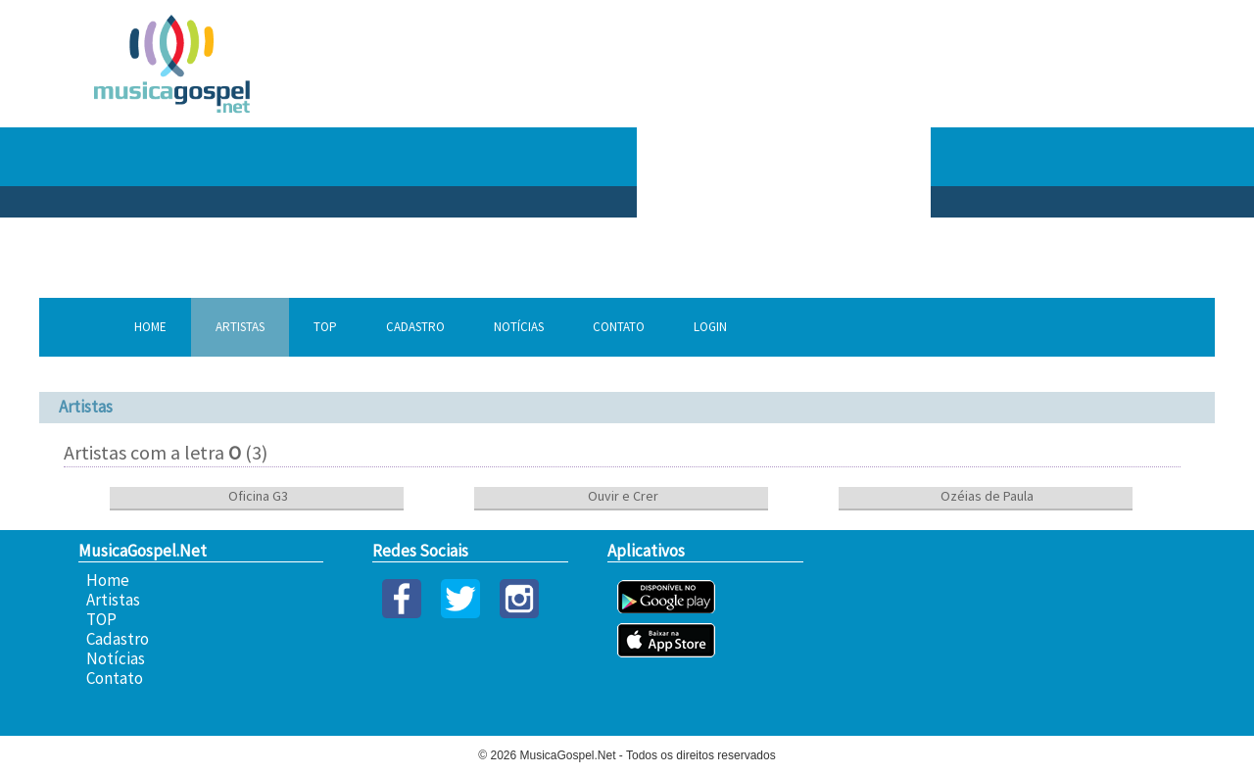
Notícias (519, 326)
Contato (619, 326)
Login (710, 326)
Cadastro (415, 326)
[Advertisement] (960, 157)
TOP (325, 326)
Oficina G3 (256, 496)
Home (150, 326)
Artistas (240, 326)
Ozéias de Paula (986, 496)
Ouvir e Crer (621, 496)
